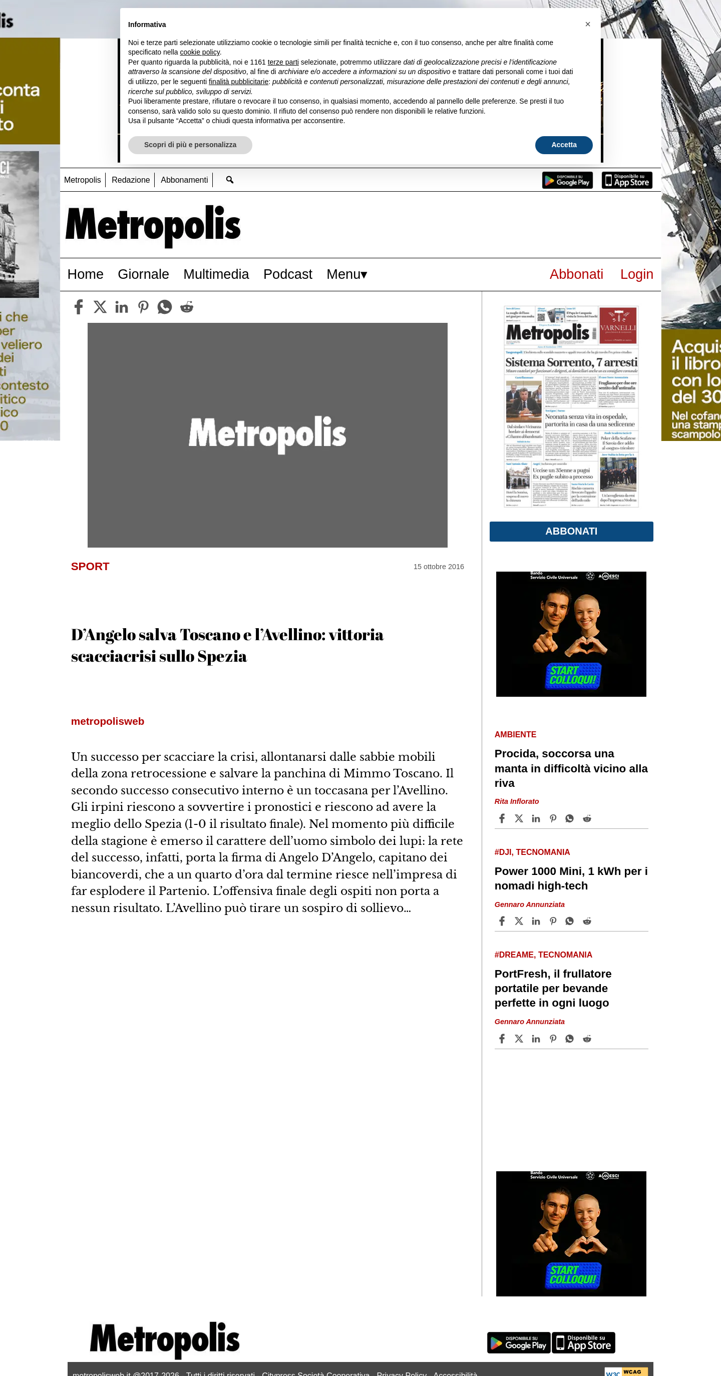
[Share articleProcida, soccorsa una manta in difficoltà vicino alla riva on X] (520, 818)
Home (86, 274)
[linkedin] (122, 307)
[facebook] (79, 307)
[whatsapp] (165, 307)
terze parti (283, 62)
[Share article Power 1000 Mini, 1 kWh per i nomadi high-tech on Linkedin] (537, 921)
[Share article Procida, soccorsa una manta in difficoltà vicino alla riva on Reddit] (588, 818)
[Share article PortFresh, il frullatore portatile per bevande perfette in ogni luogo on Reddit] (588, 1039)
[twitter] (100, 307)
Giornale (143, 274)
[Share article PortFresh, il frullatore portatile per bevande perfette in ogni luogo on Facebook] (503, 1039)
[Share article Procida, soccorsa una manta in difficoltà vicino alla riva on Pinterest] (554, 818)
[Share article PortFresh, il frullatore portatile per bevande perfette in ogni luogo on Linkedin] (537, 1039)
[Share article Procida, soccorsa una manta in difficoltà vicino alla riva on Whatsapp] (571, 818)
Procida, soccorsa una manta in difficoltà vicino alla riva (571, 768)
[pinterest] (143, 307)
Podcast (287, 274)
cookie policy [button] (200, 52)
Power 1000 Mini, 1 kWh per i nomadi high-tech (571, 878)
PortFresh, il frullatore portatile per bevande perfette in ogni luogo (553, 988)
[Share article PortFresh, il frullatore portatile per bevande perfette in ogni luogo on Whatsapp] (571, 1039)
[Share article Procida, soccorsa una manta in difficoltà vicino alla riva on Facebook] (503, 818)
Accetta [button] (564, 145)
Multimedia (216, 274)
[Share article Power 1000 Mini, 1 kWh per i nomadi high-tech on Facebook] (503, 921)
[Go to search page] (230, 179)
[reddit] (187, 307)
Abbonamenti (184, 180)
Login (637, 274)
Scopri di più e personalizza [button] (190, 145)
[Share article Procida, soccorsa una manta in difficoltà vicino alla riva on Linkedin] (537, 818)
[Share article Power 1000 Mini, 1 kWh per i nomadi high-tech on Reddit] (588, 921)
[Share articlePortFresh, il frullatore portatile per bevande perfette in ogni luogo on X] (520, 1039)
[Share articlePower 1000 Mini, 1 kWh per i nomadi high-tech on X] (520, 921)
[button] (588, 24)
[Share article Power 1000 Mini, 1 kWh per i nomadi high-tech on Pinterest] (554, 921)
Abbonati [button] (571, 531)
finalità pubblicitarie (238, 82)
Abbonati (576, 274)
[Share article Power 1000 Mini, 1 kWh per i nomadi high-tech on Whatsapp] (571, 921)
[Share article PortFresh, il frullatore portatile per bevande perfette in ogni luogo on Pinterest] (554, 1039)
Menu (343, 274)
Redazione (131, 180)
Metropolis (82, 180)
